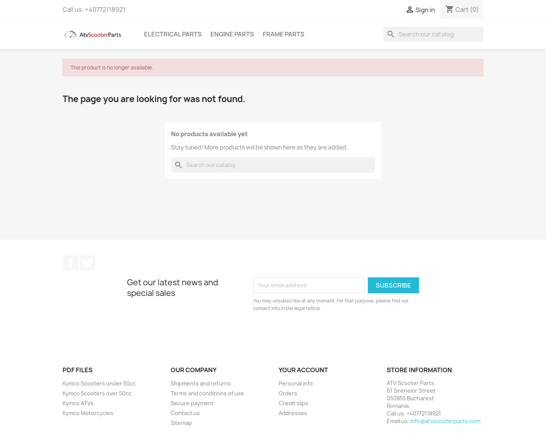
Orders (288, 393)
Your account (303, 370)
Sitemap (181, 422)
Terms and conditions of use (207, 393)
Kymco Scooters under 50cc (99, 383)
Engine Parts (232, 34)
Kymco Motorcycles (88, 413)
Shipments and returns (201, 383)
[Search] (433, 34)
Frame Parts (283, 34)
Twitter (87, 263)
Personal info (296, 383)
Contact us (185, 413)
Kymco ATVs (78, 403)
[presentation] (316, 333)
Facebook (70, 263)
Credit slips (293, 403)
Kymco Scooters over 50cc (97, 393)
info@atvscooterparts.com (445, 421)
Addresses (293, 413)
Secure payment (192, 403)
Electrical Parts (173, 34)
